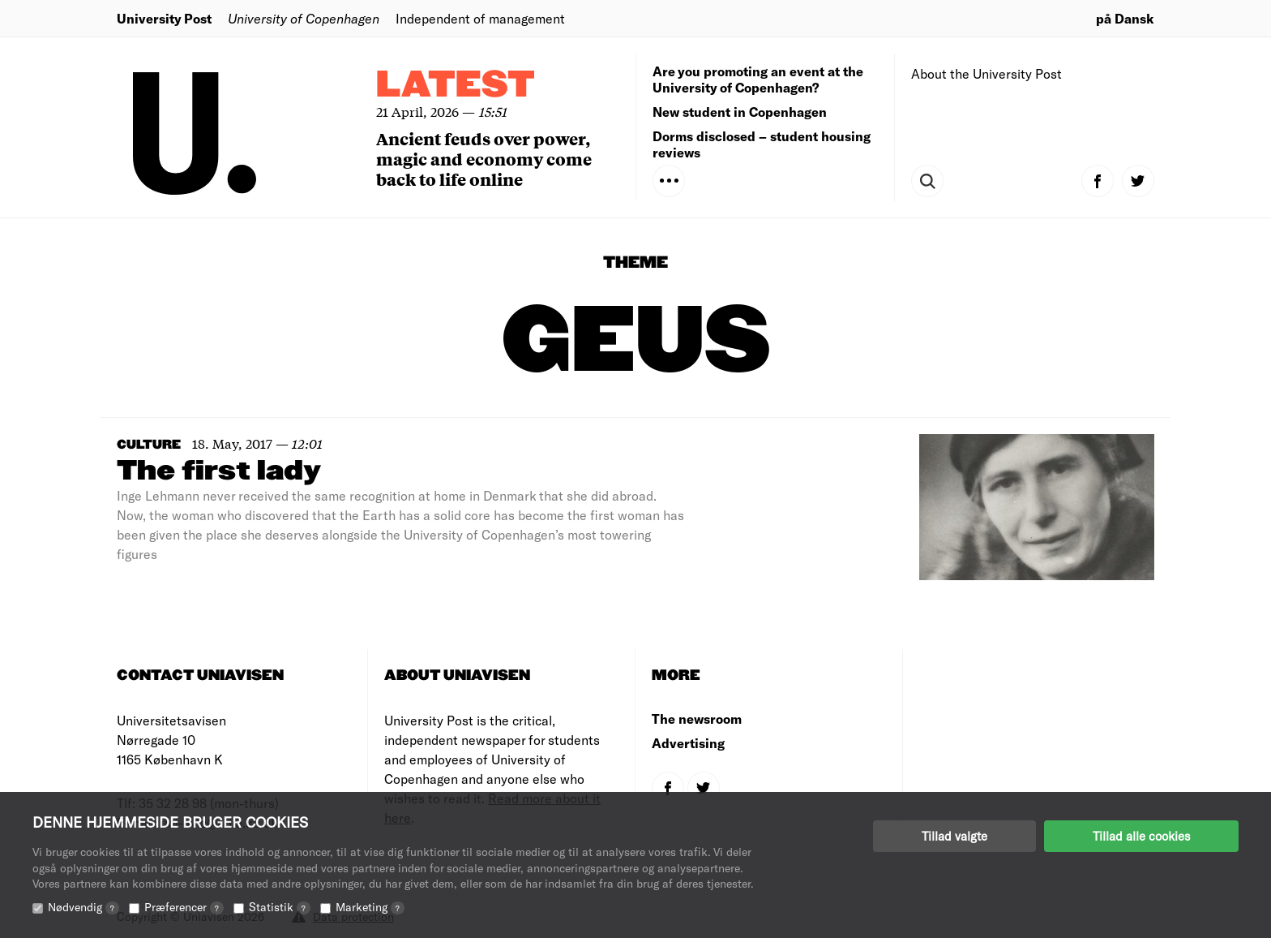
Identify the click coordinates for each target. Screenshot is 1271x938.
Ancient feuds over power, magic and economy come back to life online (484, 159)
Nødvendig (83, 907)
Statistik (279, 907)
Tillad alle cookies (1141, 835)
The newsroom (697, 718)
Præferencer (184, 907)
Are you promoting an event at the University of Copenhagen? (758, 79)
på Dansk (1125, 18)
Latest (455, 85)
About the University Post (986, 73)
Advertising (688, 743)
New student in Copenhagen (740, 111)
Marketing (370, 907)
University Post (164, 18)
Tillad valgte (954, 835)
